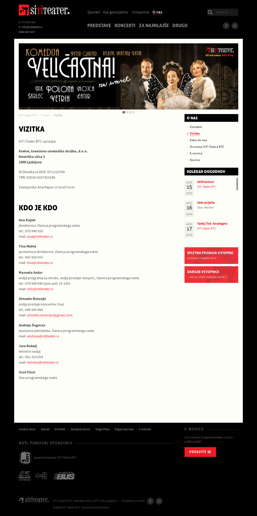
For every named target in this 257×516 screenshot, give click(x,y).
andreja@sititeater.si (43, 336)
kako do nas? (27, 32)
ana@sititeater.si (40, 236)
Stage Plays (102, 429)
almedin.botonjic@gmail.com (49, 315)
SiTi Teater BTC (28, 115)
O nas (157, 12)
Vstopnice (140, 12)
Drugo (179, 26)
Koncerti (125, 26)
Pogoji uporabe (124, 429)
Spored (93, 12)
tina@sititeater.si (40, 263)
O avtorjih (145, 429)
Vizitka (58, 115)
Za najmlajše (154, 26)
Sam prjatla (206, 202)
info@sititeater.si (32, 27)
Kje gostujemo (115, 12)
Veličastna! (205, 182)
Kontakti (60, 429)
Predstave (99, 26)
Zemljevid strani (80, 429)
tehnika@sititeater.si (43, 362)
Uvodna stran (27, 429)
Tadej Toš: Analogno (212, 223)
